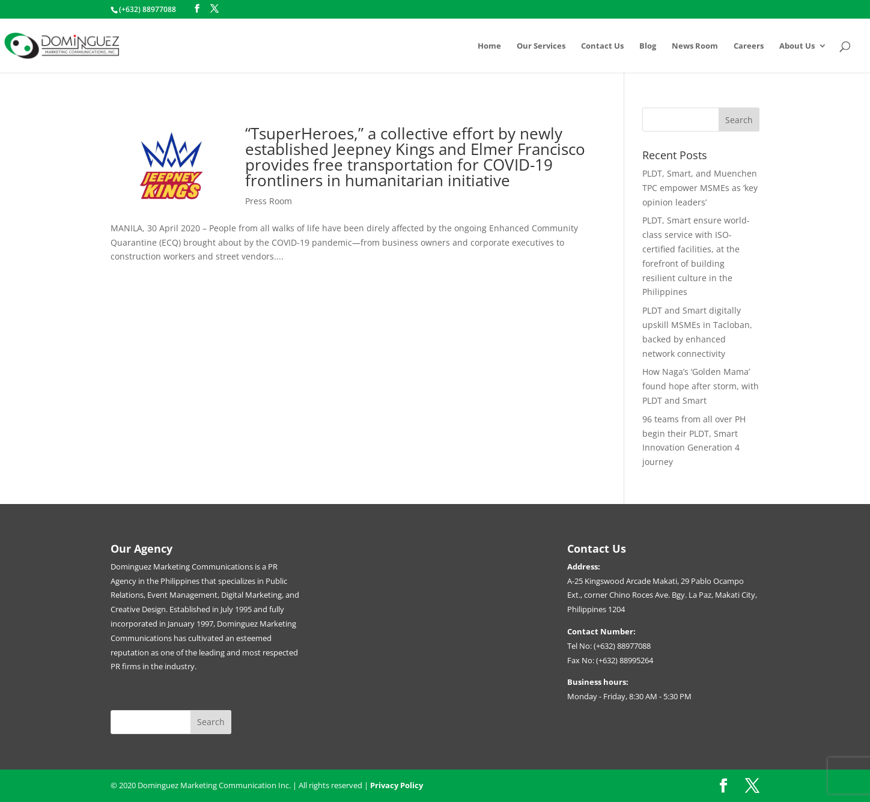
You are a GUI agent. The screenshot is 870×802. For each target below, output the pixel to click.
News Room (695, 46)
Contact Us (602, 46)
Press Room (268, 201)
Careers (749, 46)
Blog (647, 46)
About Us (797, 46)
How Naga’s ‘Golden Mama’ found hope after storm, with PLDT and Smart (700, 386)
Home (489, 46)
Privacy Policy (396, 785)
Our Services (541, 46)
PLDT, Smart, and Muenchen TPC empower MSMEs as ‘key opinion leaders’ (700, 188)
